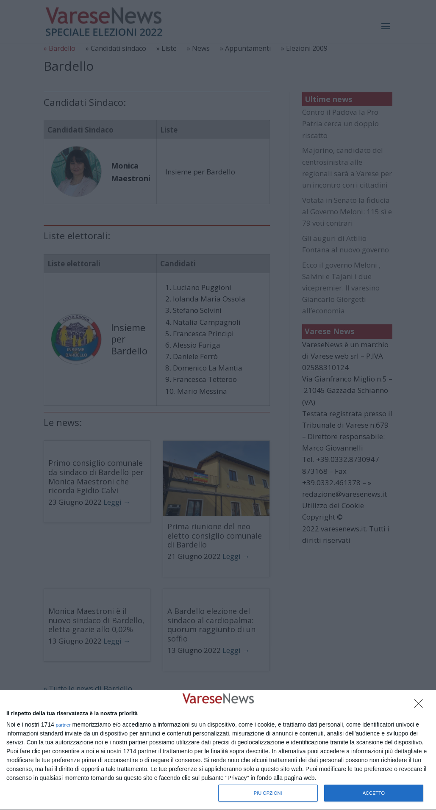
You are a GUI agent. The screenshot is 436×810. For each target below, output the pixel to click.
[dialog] (218, 750)
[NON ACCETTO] (421, 706)
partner (63, 725)
